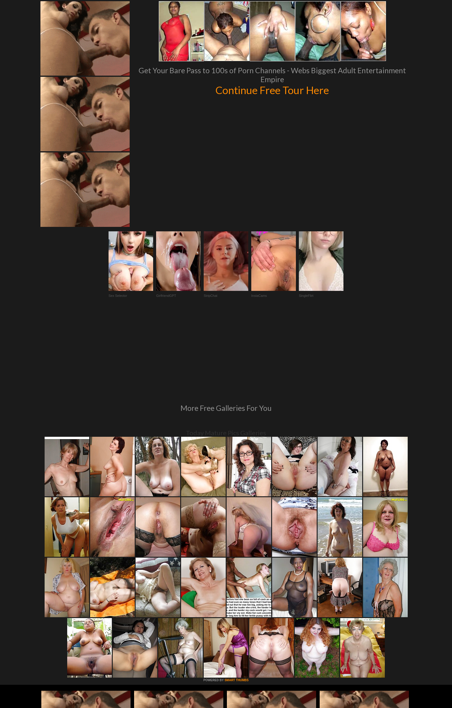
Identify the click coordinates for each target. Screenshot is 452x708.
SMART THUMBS (237, 599)
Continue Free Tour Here (272, 90)
